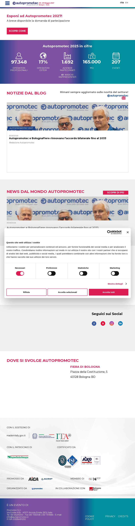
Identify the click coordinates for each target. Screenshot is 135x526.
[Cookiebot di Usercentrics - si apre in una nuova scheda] (109, 232)
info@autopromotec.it (18, 517)
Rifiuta (26, 292)
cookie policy (89, 517)
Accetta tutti (109, 292)
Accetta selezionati (67, 292)
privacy (110, 516)
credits (123, 516)
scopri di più (115, 192)
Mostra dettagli (115, 283)
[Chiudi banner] (128, 232)
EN (126, 2)
